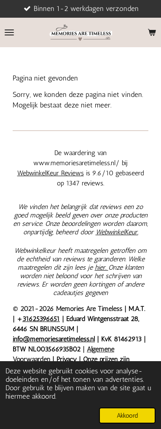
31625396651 (41, 319)
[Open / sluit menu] (9, 32)
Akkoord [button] (127, 415)
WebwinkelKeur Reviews (50, 173)
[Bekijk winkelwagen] (151, 32)
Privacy (67, 359)
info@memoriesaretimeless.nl (54, 339)
